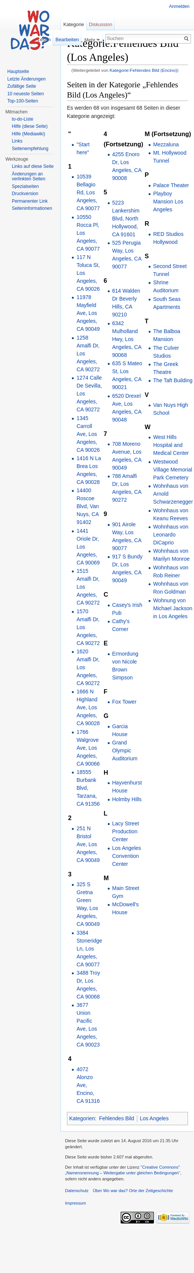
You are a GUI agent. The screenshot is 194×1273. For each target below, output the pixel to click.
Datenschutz (76, 1190)
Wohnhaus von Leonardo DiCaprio (170, 535)
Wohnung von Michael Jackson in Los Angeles (172, 608)
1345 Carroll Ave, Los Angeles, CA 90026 (88, 434)
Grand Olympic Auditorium (125, 750)
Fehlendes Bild (116, 1118)
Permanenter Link (30, 201)
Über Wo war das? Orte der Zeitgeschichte (133, 1190)
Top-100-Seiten (22, 101)
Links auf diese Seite (33, 166)
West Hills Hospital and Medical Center (171, 445)
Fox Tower (124, 702)
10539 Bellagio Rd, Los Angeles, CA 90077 (88, 192)
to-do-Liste (22, 119)
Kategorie (73, 24)
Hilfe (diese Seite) (30, 126)
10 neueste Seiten (25, 93)
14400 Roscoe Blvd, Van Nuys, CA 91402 (87, 506)
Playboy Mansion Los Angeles (168, 201)
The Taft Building (172, 380)
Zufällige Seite (21, 86)
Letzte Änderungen (26, 79)
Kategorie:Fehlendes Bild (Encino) (143, 70)
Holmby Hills (127, 799)
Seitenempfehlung (30, 148)
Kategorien (82, 1118)
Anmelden (179, 6)
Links (17, 141)
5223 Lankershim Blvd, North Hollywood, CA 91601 (126, 218)
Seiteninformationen (32, 208)
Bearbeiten (67, 39)
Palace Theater (171, 185)
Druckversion (25, 193)
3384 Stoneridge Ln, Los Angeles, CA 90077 (89, 949)
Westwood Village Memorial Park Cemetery (172, 470)
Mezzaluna (166, 144)
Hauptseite (18, 71)
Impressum (75, 1203)
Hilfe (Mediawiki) (28, 133)
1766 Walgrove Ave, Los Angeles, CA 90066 (88, 748)
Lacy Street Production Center (125, 831)
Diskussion (100, 24)
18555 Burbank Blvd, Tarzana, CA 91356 (88, 788)
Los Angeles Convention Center (126, 856)
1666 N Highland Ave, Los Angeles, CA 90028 (88, 707)
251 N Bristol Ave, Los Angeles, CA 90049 (88, 844)
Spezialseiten (25, 186)
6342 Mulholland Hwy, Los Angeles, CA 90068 (126, 339)
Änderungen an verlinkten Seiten (28, 176)
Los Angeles (154, 1118)
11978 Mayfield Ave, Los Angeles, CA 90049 (88, 313)
